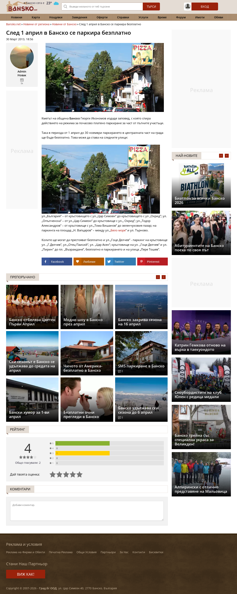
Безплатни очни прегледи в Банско (81, 414)
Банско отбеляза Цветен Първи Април (32, 322)
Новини (16, 17)
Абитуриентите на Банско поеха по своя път (199, 247)
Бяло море (118, 230)
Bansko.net (13, 24)
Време (162, 17)
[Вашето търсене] (110, 6)
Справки (123, 17)
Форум (181, 17)
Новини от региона (36, 24)
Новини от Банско (64, 24)
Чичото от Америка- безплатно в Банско (82, 368)
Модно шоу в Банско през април (83, 322)
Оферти (102, 17)
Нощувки (56, 17)
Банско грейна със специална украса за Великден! (194, 440)
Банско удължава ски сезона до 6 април (138, 410)
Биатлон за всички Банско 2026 (200, 200)
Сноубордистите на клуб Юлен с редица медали (198, 394)
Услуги (143, 17)
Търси (151, 6)
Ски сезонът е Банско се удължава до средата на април (32, 366)
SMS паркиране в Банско (141, 366)
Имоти (200, 17)
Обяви (218, 17)
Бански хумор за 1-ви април (29, 414)
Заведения (79, 17)
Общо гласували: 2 (28, 463)
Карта (36, 17)
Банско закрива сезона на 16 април (140, 322)
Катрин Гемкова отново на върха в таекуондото (200, 347)
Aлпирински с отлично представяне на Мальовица (201, 489)
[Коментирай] (87, 511)
